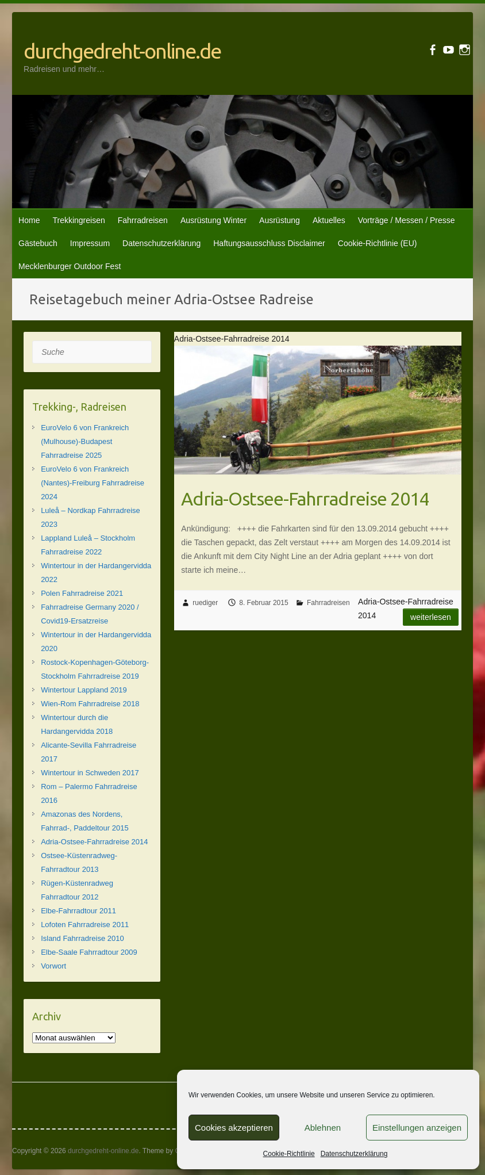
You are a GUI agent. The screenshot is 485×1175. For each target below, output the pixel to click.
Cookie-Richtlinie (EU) (377, 243)
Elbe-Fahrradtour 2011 (78, 910)
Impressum (90, 243)
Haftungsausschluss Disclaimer (269, 243)
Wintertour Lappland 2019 (84, 690)
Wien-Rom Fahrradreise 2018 (90, 703)
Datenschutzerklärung (354, 1154)
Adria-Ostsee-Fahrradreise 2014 (305, 498)
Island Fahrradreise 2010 (82, 938)
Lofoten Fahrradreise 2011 (85, 924)
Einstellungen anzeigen (416, 1127)
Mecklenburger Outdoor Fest (69, 266)
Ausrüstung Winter (213, 220)
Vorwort (53, 966)
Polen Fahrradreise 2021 (82, 593)
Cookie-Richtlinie (289, 1154)
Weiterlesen (430, 617)
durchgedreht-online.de (122, 51)
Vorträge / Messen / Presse (406, 220)
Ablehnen (323, 1127)
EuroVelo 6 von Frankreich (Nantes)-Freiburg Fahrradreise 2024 (92, 483)
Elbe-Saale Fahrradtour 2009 (89, 952)
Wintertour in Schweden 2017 (90, 772)
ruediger (205, 603)
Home (29, 220)
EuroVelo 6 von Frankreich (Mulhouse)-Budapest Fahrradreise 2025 (85, 441)
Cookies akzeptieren (234, 1127)
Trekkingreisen (78, 220)
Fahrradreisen (143, 220)
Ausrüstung (279, 220)
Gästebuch (37, 243)
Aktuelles (329, 220)
